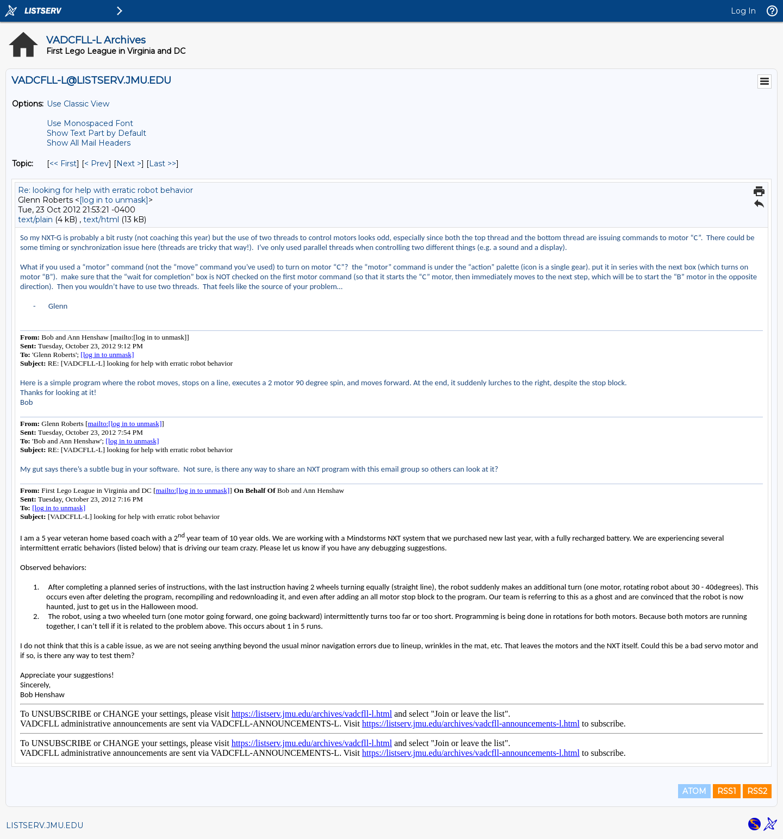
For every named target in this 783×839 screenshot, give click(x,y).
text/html (101, 219)
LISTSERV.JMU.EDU (44, 825)
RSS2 (757, 791)
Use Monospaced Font (90, 123)
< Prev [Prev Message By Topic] (96, 163)
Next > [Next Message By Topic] (128, 163)
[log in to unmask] (113, 200)
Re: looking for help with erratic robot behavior (105, 190)
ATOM (694, 791)
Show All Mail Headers (88, 143)
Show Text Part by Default (96, 133)
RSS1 (726, 791)
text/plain (35, 219)
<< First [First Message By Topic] (63, 163)
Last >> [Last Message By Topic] (162, 163)
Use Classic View (78, 104)
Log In (743, 11)
